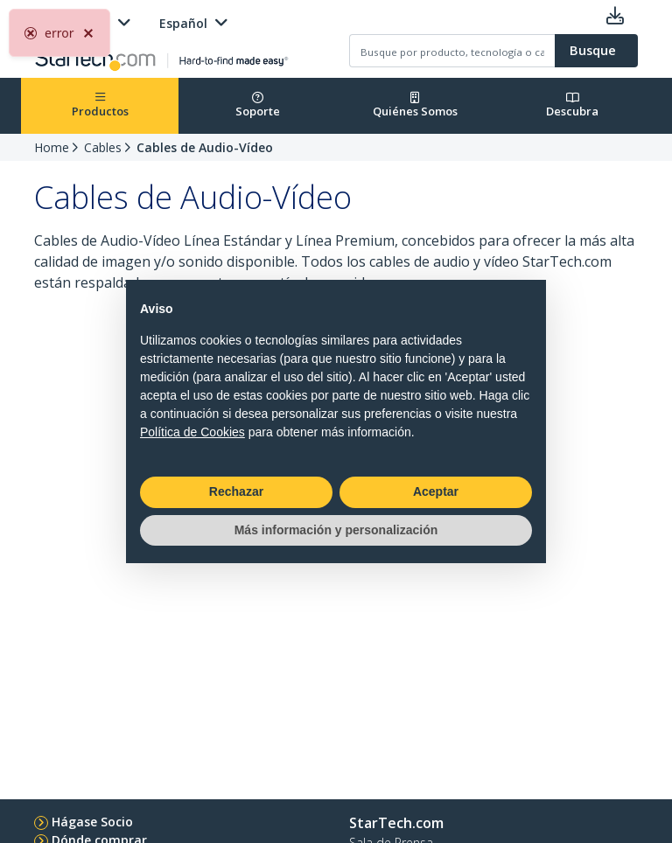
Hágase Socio (92, 821)
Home (51, 147)
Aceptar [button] (435, 491)
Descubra (572, 105)
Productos (100, 105)
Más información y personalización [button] (336, 530)
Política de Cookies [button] (192, 432)
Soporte (257, 105)
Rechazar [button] (236, 491)
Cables (103, 147)
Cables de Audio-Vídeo (204, 147)
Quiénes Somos (415, 105)
